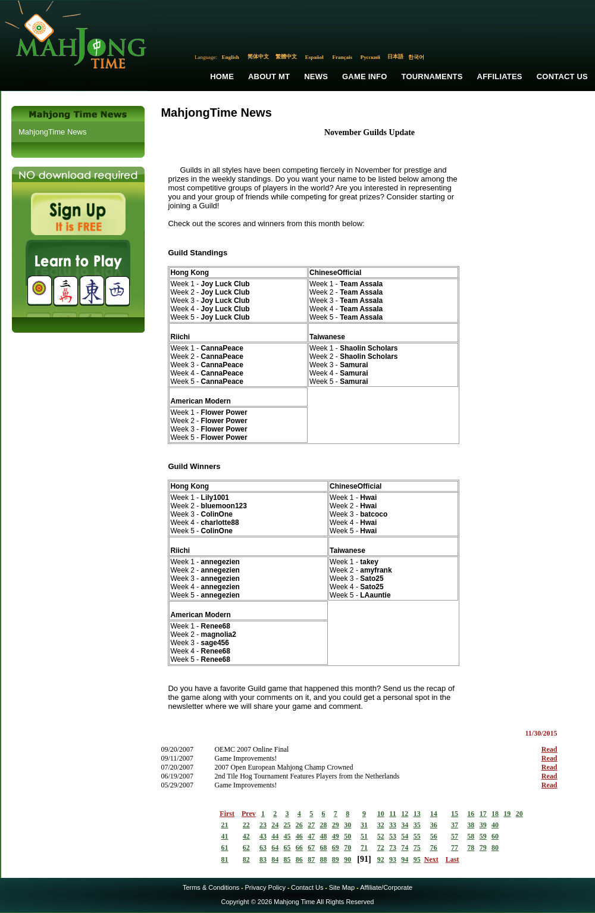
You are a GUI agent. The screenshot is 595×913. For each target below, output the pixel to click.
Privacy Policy (265, 887)
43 (263, 836)
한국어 (416, 57)
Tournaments (432, 76)
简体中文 (258, 57)
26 (299, 825)
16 (470, 813)
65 (287, 847)
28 (323, 825)
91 (364, 859)
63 (263, 847)
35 (417, 825)
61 (224, 847)
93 (392, 859)
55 (417, 836)
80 (495, 847)
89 (335, 859)
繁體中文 (286, 57)
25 (287, 825)
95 (417, 859)
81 (224, 859)
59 (483, 836)
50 (347, 836)
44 (274, 836)
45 (287, 836)
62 (246, 847)
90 (347, 859)
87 (311, 859)
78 (470, 847)
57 (454, 836)
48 (323, 836)
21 (224, 825)
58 (470, 836)
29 (335, 825)
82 (246, 859)
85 (287, 859)
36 (433, 825)
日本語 (395, 57)
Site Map (342, 887)
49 (335, 836)
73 (392, 847)
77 (454, 847)
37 (454, 825)
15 (454, 813)
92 (380, 859)
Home (222, 76)
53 (392, 836)
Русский (370, 57)
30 (347, 825)
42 (246, 836)
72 (380, 847)
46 (299, 836)
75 (417, 847)
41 (224, 836)
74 (404, 847)
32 (380, 825)
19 (507, 813)
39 (483, 825)
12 (404, 813)
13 (417, 813)
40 (495, 825)
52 (380, 836)
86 (299, 859)
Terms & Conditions (211, 887)
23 (263, 825)
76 (433, 847)
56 (433, 836)
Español (314, 57)
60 (495, 836)
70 (347, 847)
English (230, 57)
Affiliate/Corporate (386, 887)
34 (404, 825)
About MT (269, 76)
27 (311, 825)
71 (364, 847)
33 (392, 825)
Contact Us (562, 76)
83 (263, 859)
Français (343, 57)
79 (483, 847)
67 (311, 847)
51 (364, 836)
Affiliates (499, 76)
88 (323, 859)
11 (392, 813)
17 (483, 813)
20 (519, 813)
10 (380, 813)
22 (246, 825)
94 (404, 859)
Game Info (364, 76)
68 (323, 847)
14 (433, 813)
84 (274, 859)
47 (311, 836)
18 (495, 813)
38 (470, 825)
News (316, 76)
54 (404, 836)
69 (335, 847)
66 (299, 847)
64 (274, 847)
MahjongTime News (52, 131)
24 (274, 825)
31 (364, 825)
